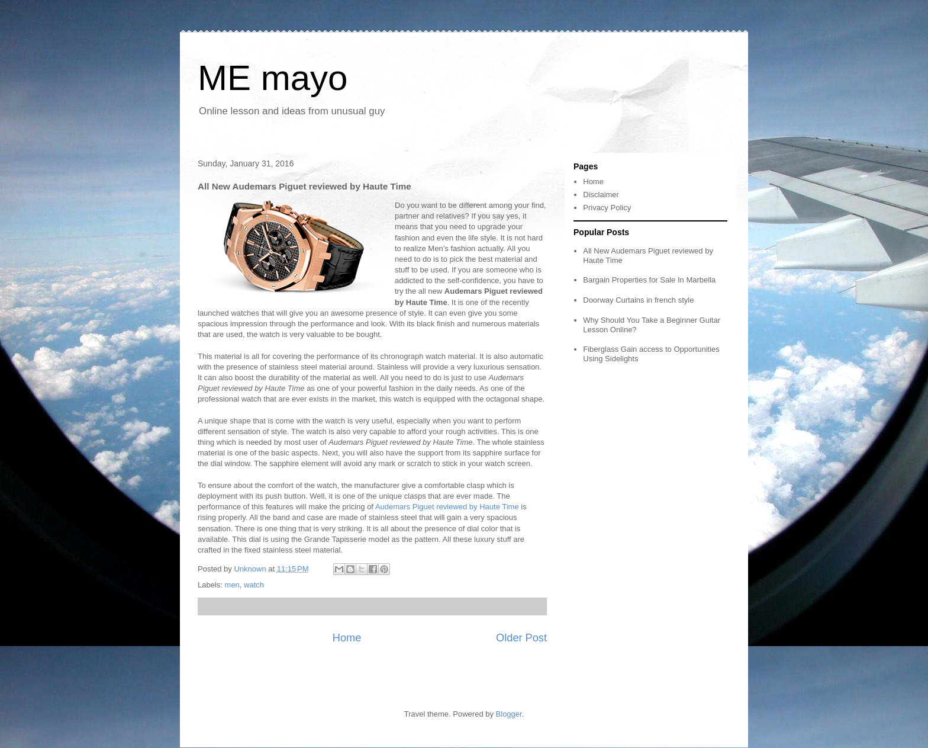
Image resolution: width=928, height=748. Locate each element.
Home (347, 638)
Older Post (521, 638)
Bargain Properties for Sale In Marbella (649, 279)
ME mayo (272, 78)
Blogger (509, 714)
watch (254, 584)
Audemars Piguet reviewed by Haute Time (447, 506)
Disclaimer (601, 194)
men (232, 584)
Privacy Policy (607, 207)
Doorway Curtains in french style (638, 300)
